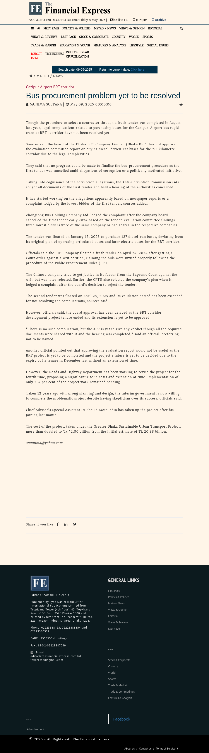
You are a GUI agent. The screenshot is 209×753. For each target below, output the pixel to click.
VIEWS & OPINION (132, 28)
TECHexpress (54, 54)
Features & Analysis (120, 698)
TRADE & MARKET (43, 45)
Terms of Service (165, 748)
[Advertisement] (104, 482)
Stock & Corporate (119, 660)
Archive (159, 20)
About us (129, 748)
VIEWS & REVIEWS (44, 37)
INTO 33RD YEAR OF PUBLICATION (77, 54)
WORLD (134, 37)
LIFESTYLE (137, 45)
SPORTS (147, 37)
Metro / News (116, 603)
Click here (137, 69)
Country (113, 666)
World (112, 673)
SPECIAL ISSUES (157, 45)
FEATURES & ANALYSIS (110, 45)
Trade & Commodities (121, 692)
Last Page (114, 629)
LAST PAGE (68, 37)
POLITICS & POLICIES (76, 28)
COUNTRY (118, 37)
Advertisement (35, 729)
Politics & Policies (118, 597)
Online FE (119, 20)
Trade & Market (117, 685)
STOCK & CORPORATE (93, 37)
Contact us (145, 748)
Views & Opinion (118, 610)
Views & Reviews (118, 622)
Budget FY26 (36, 56)
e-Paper (140, 20)
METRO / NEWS (105, 28)
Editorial (113, 616)
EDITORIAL (155, 28)
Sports (112, 679)
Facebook (121, 719)
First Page (114, 591)
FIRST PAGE (51, 28)
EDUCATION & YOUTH (75, 45)
